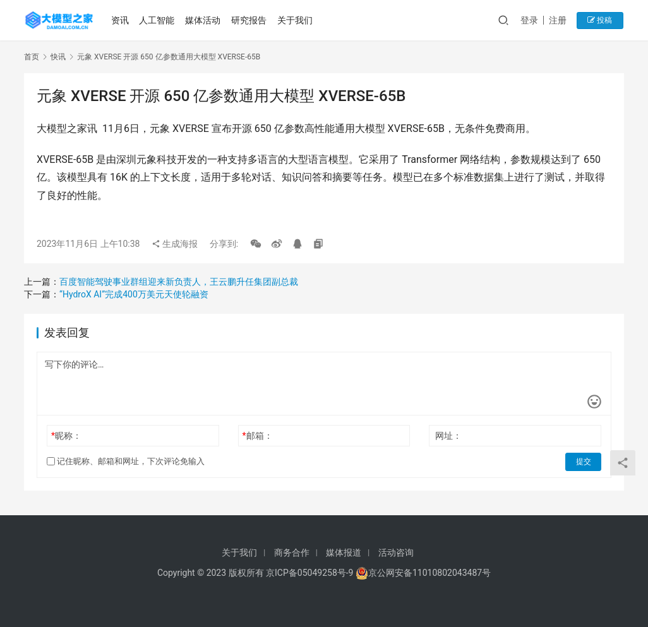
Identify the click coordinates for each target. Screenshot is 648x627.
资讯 (120, 20)
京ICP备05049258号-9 (309, 573)
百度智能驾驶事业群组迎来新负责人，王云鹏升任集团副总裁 (178, 282)
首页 (31, 56)
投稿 (601, 20)
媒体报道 (343, 552)
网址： (448, 436)
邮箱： (258, 436)
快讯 (58, 56)
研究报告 (249, 20)
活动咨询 (396, 552)
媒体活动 (203, 20)
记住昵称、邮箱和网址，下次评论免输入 (126, 461)
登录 (532, 20)
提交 (583, 461)
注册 (560, 20)
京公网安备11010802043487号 (429, 573)
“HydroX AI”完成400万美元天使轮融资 (133, 294)
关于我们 (295, 20)
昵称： (66, 436)
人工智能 (157, 20)
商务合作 (291, 552)
